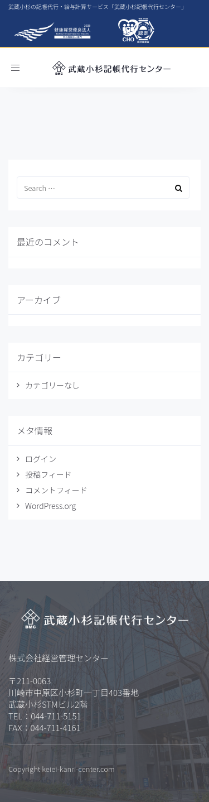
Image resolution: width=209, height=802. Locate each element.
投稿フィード (48, 474)
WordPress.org (50, 505)
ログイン (40, 458)
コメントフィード (56, 490)
